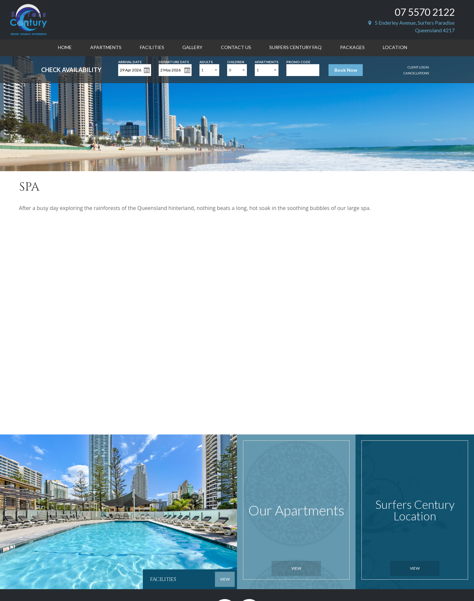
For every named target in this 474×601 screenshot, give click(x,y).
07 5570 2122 (425, 12)
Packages (352, 47)
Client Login (418, 67)
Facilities (152, 47)
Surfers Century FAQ (295, 47)
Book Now (345, 70)
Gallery (192, 47)
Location (395, 47)
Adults (206, 61)
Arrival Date (130, 61)
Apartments (105, 47)
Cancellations (416, 73)
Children (235, 61)
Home (65, 47)
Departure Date (174, 61)
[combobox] (209, 70)
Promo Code (298, 61)
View (296, 568)
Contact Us (236, 47)
